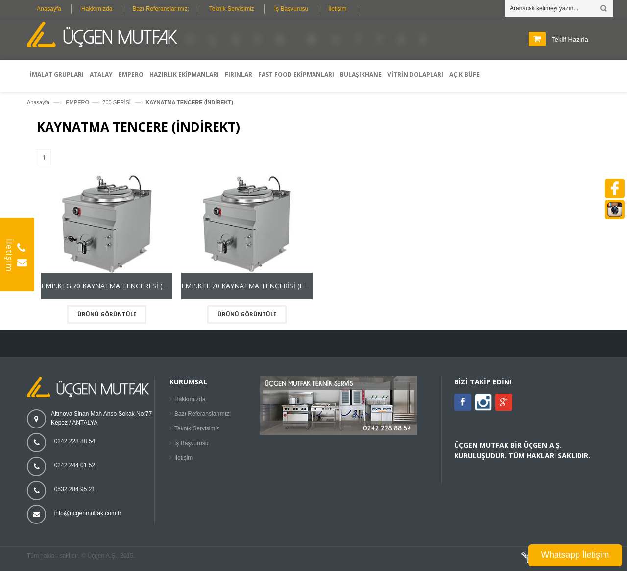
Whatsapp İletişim (575, 555)
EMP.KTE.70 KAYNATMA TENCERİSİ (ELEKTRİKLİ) (260, 285)
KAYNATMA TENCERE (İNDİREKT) (189, 102)
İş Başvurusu (291, 8)
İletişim (337, 8)
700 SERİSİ (117, 102)
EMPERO (77, 102)
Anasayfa (49, 8)
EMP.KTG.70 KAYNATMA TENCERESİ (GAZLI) (112, 285)
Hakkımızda (96, 8)
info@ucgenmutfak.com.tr (87, 513)
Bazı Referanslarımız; (160, 8)
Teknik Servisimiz (231, 8)
